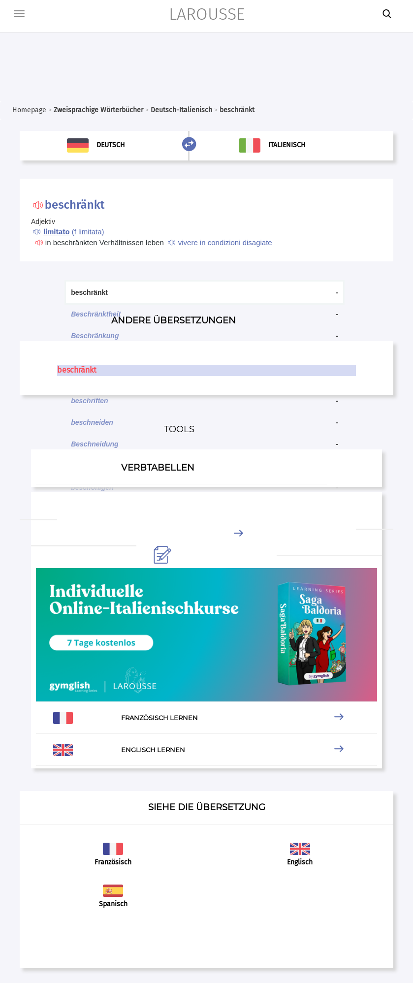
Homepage (29, 110)
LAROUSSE (207, 14)
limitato (56, 231)
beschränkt (76, 370)
